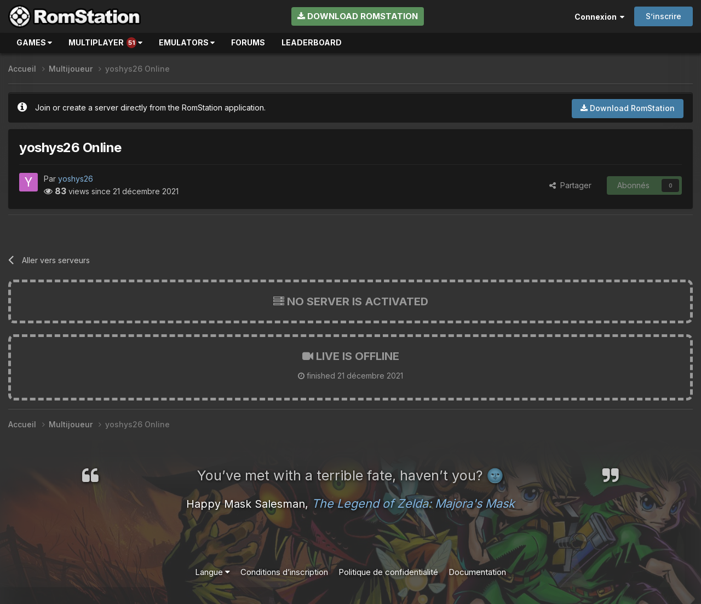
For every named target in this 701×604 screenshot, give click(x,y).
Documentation (477, 572)
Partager (570, 185)
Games (34, 42)
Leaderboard (311, 42)
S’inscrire (663, 16)
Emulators (187, 42)
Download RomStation (357, 16)
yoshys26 (75, 178)
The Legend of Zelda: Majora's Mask (413, 503)
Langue (212, 572)
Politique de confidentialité (388, 572)
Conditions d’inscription (284, 572)
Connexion (599, 16)
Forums (248, 42)
